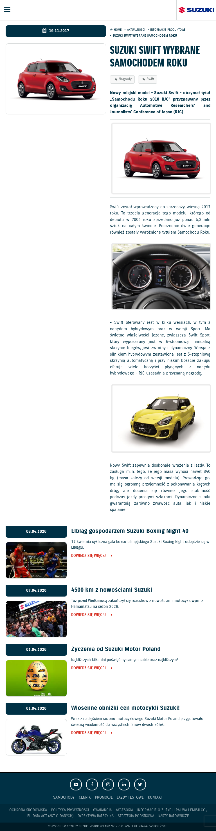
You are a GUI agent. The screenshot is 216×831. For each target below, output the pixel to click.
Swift (150, 79)
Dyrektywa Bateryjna (96, 816)
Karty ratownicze (173, 816)
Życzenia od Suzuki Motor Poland (116, 649)
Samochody (64, 797)
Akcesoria (124, 810)
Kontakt (155, 797)
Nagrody (125, 79)
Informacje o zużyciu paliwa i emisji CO (172, 810)
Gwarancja (102, 810)
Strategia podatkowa (136, 816)
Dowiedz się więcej (88, 556)
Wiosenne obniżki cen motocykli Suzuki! (125, 708)
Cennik (85, 797)
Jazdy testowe (130, 797)
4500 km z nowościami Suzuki (111, 590)
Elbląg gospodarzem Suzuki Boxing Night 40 (129, 531)
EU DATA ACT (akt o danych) (50, 816)
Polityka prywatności (70, 810)
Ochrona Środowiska (28, 810)
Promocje (104, 797)
